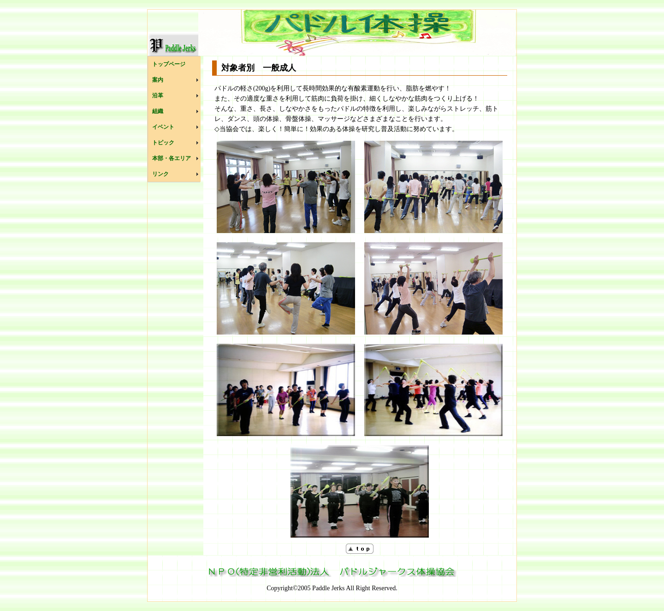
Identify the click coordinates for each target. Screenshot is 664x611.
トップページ (168, 64)
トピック (163, 142)
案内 (157, 80)
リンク (160, 174)
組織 (157, 111)
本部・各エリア (171, 158)
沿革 (157, 95)
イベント (163, 127)
